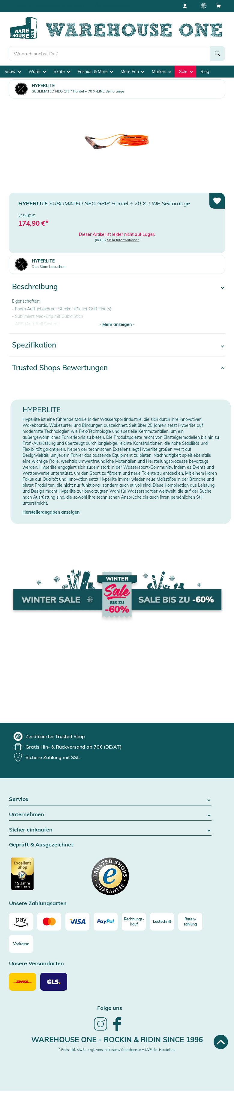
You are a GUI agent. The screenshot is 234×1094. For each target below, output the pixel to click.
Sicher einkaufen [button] (110, 830)
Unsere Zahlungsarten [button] (38, 903)
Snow (12, 71)
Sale (186, 71)
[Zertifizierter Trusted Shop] (33, 877)
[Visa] (77, 922)
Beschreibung (35, 286)
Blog (204, 71)
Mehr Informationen (123, 240)
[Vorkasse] (21, 944)
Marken (161, 71)
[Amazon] (21, 922)
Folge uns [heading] (109, 1008)
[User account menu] (187, 6)
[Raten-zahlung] (190, 922)
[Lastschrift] (162, 922)
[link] (100, 1030)
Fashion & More (95, 71)
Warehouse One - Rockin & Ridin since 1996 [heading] (117, 1039)
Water (37, 71)
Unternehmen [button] (110, 814)
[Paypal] (106, 922)
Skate (62, 71)
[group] (49, 736)
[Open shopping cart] (218, 6)
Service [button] (110, 799)
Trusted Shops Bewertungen (60, 367)
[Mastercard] (49, 922)
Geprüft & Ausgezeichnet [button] (41, 845)
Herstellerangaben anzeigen (51, 512)
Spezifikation (34, 344)
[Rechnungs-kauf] (134, 922)
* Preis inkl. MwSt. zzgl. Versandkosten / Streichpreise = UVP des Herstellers (117, 1050)
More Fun (132, 71)
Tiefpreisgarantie (116, 6)
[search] (109, 53)
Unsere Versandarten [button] (36, 964)
